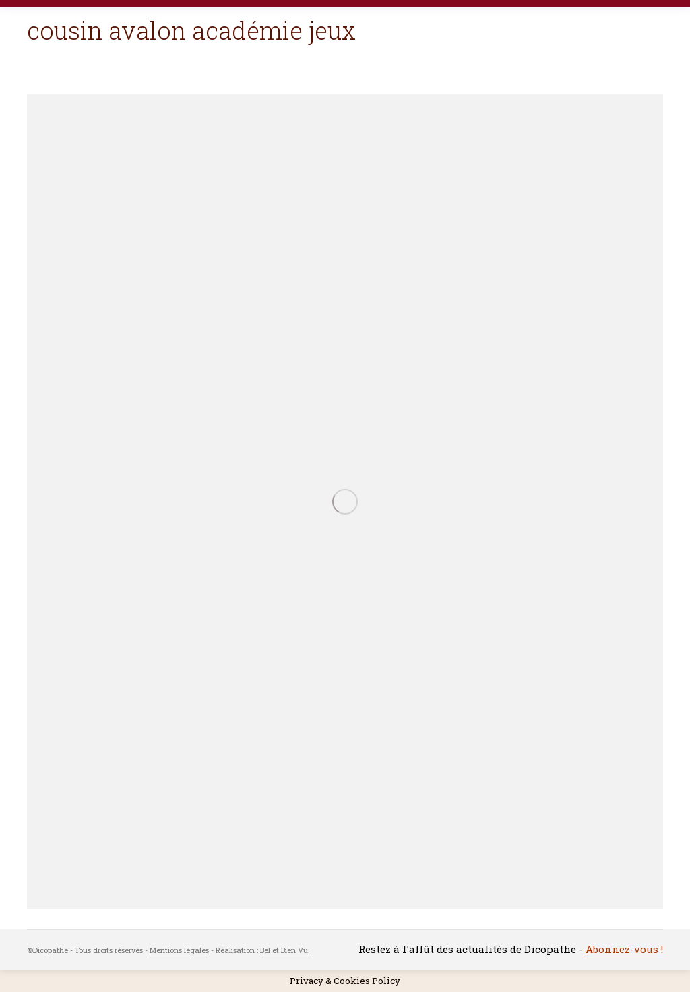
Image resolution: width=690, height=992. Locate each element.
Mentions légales (179, 950)
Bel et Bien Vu (284, 950)
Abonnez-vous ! (624, 949)
